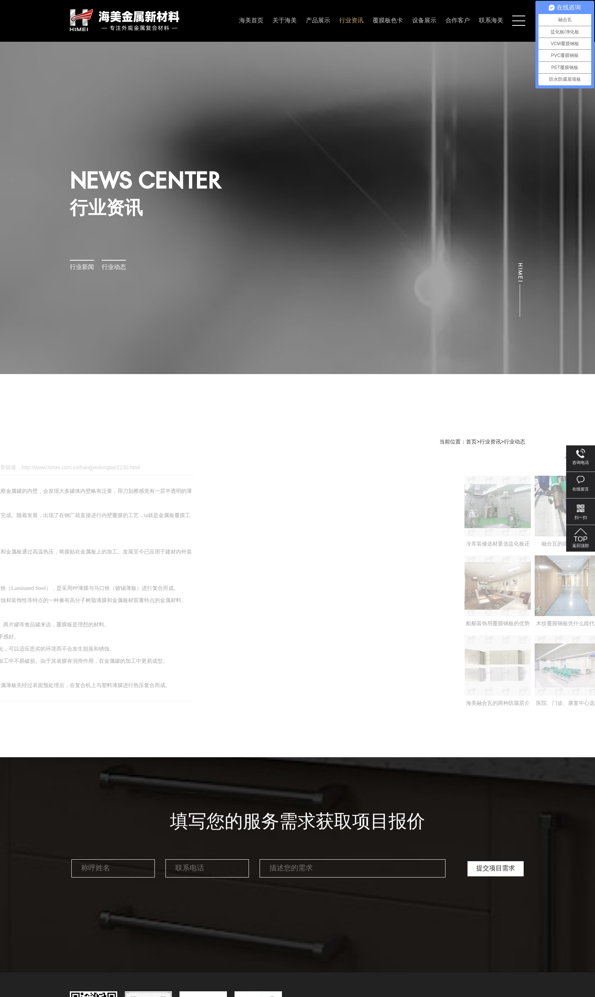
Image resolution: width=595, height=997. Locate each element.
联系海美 (491, 20)
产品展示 (318, 20)
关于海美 (284, 20)
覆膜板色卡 (388, 20)
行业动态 (114, 267)
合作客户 (457, 20)
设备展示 (424, 20)
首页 (471, 442)
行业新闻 (82, 267)
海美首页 (251, 20)
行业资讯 (351, 20)
